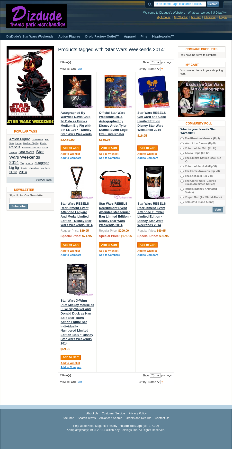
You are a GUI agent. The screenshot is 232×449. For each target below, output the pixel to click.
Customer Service (113, 413)
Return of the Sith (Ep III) (200, 148)
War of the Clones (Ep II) (200, 143)
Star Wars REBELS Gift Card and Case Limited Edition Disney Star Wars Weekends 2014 (151, 121)
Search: (151, 4)
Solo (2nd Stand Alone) (199, 202)
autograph (42, 163)
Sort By (142, 68)
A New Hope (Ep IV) (197, 153)
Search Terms (87, 418)
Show (146, 62)
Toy (22, 163)
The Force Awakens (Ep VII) (202, 171)
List (80, 68)
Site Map (68, 418)
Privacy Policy (137, 413)
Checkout (209, 17)
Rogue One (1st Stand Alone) (203, 197)
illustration (34, 168)
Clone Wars (37, 139)
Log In (223, 17)
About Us (92, 413)
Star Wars (26, 152)
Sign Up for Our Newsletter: (26, 195)
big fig (14, 168)
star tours (45, 168)
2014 (23, 172)
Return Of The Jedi (31, 147)
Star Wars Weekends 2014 (26, 157)
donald (24, 168)
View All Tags (44, 179)
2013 (13, 172)
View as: (65, 68)
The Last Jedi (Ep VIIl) (199, 175)
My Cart (196, 17)
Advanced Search (110, 418)
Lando (18, 143)
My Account (163, 17)
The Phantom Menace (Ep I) (202, 138)
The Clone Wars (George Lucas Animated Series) (200, 182)
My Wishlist (181, 17)
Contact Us (162, 418)
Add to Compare (71, 157)
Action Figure (19, 139)
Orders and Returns (138, 418)
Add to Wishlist (70, 153)
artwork (29, 163)
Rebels (14, 147)
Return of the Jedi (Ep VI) (201, 166)
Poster (43, 143)
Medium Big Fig (31, 143)
